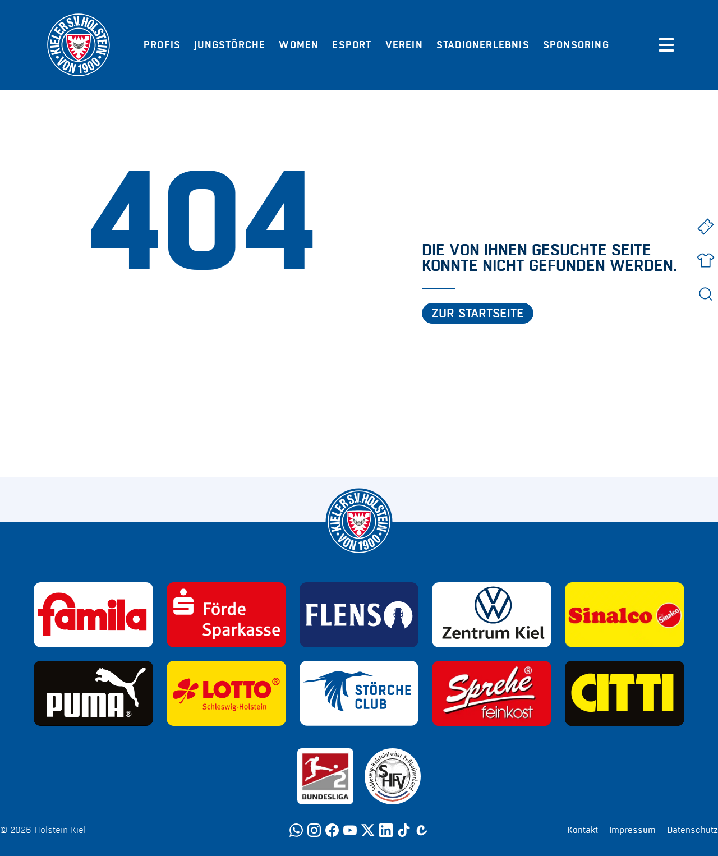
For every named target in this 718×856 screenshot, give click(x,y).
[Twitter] (368, 830)
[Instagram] (314, 830)
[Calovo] (422, 830)
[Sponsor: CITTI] (624, 693)
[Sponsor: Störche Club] (359, 693)
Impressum (632, 830)
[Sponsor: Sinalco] (624, 614)
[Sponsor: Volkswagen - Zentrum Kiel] (491, 614)
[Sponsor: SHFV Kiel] (393, 776)
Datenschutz (692, 830)
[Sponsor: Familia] (93, 614)
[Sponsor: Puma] (93, 693)
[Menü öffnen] (666, 44)
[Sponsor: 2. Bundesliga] (325, 776)
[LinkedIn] (386, 830)
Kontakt (582, 830)
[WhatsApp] (296, 830)
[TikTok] (404, 830)
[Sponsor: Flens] (359, 614)
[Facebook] (332, 830)
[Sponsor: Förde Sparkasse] (226, 614)
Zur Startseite (477, 313)
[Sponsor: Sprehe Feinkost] (491, 693)
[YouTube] (350, 830)
